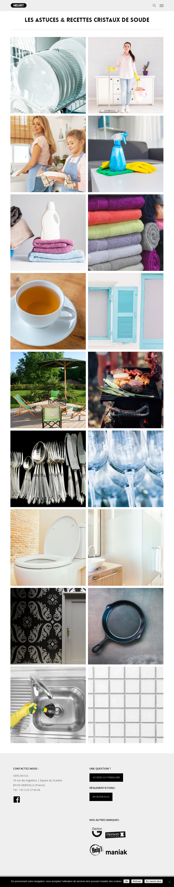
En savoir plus (153, 881)
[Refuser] (169, 882)
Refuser (137, 881)
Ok (126, 881)
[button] (162, 5)
